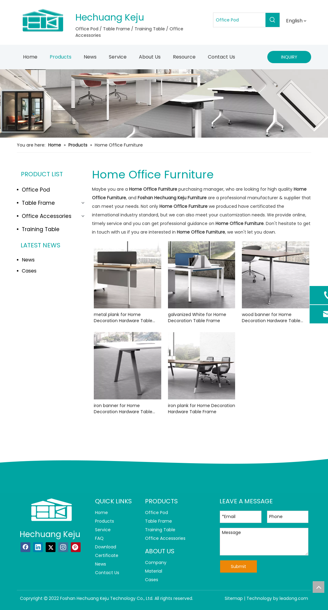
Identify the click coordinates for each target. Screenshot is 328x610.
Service (103, 530)
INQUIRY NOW (289, 58)
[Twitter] (50, 547)
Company (155, 562)
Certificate (106, 555)
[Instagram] (63, 547)
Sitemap (234, 598)
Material (153, 571)
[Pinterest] (76, 547)
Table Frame (38, 203)
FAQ (99, 538)
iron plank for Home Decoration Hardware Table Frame (201, 408)
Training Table (40, 229)
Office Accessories (46, 216)
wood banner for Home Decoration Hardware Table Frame (271, 317)
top (318, 587)
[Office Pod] (239, 20)
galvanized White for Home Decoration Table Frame (197, 317)
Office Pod (36, 189)
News (28, 259)
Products (104, 521)
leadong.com (294, 598)
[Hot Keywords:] (272, 20)
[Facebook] (25, 547)
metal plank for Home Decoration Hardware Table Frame (123, 317)
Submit (238, 566)
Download (105, 547)
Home (101, 512)
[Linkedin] (38, 547)
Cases (29, 270)
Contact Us (107, 573)
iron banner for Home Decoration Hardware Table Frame (123, 408)
